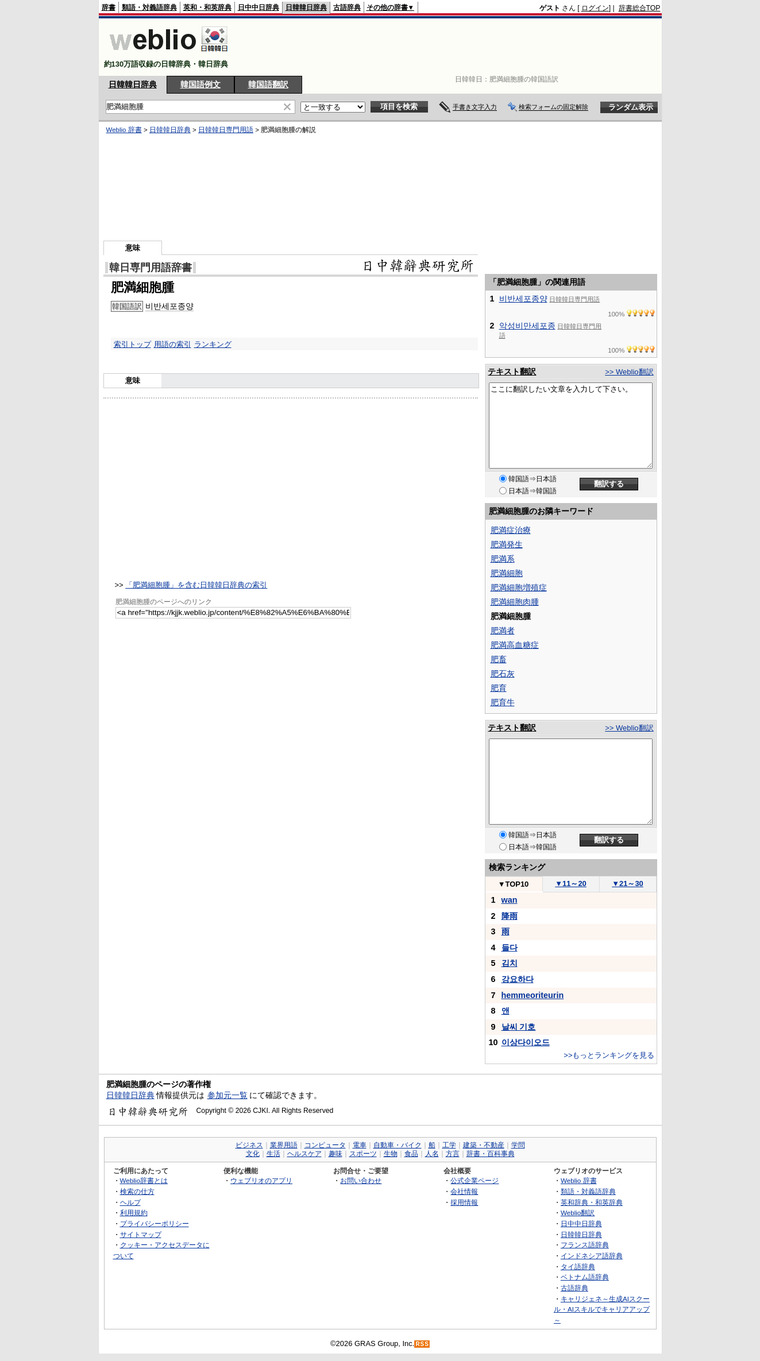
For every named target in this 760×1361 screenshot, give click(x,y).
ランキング (213, 344)
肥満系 (503, 558)
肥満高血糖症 (515, 644)
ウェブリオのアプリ (261, 1180)
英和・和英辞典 (207, 7)
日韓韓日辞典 (306, 7)
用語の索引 (172, 344)
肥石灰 (503, 673)
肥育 (499, 688)
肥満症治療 (511, 530)
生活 (273, 1153)
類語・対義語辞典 (149, 7)
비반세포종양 (169, 306)
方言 (453, 1153)
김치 (509, 963)
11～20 (571, 883)
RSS (422, 1344)
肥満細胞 (507, 573)
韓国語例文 (200, 84)
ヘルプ (130, 1202)
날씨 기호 (518, 1026)
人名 (432, 1153)
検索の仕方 (137, 1191)
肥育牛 (503, 702)
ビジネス (249, 1145)
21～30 (627, 883)
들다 (509, 947)
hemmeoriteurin (532, 995)
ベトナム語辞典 (585, 1277)
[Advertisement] (451, 47)
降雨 (509, 916)
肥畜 (499, 659)
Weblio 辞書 (124, 129)
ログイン (595, 8)
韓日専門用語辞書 (150, 267)
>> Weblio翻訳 (629, 372)
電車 (360, 1145)
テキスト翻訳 (512, 371)
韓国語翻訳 (268, 84)
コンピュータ (325, 1145)
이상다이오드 (525, 1042)
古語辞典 (347, 7)
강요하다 (517, 979)
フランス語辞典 (585, 1244)
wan (509, 899)
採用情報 (464, 1202)
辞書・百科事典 (490, 1153)
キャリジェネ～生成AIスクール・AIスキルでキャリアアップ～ (602, 1309)
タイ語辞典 (578, 1266)
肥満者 (503, 630)
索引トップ (132, 344)
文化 (253, 1153)
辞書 (108, 7)
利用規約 (134, 1212)
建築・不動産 (483, 1145)
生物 (391, 1153)
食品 (411, 1153)
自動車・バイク (397, 1145)
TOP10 (513, 884)
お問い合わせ (360, 1180)
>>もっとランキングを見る (609, 1055)
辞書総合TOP (640, 8)
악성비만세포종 (527, 325)
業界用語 (284, 1145)
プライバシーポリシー (154, 1223)
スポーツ (363, 1153)
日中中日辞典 (258, 7)
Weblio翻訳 (578, 1212)
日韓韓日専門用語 (225, 129)
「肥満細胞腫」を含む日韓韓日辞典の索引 (196, 585)
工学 (449, 1145)
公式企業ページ (474, 1180)
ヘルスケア (304, 1153)
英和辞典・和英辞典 (592, 1202)
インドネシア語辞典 (592, 1255)
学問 (518, 1145)
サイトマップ (140, 1234)
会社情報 (464, 1191)
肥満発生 (507, 544)
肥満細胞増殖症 (519, 587)
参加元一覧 (227, 1095)
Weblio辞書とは (144, 1180)
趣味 (335, 1153)
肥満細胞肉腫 (515, 601)
